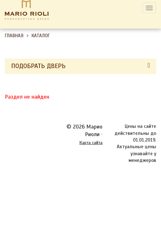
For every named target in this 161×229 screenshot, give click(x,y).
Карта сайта (90, 142)
